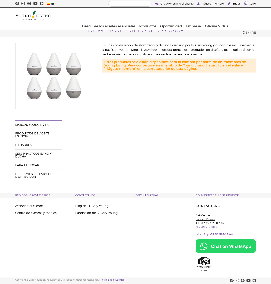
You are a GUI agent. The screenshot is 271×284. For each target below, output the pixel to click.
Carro (250, 3)
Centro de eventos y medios (35, 213)
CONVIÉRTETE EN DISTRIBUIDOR (217, 195)
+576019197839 (206, 227)
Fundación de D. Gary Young (96, 213)
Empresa (217, 15)
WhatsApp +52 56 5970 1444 (215, 234)
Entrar (234, 3)
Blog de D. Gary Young (91, 206)
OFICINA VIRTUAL (147, 195)
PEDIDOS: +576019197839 (32, 195)
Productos (171, 15)
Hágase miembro (211, 3)
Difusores (23, 145)
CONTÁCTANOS (85, 195)
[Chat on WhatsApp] (226, 246)
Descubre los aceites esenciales (132, 15)
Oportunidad (195, 15)
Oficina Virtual (241, 15)
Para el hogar (27, 165)
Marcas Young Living (32, 124)
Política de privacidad (113, 280)
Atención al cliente (29, 206)
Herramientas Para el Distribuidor (33, 175)
